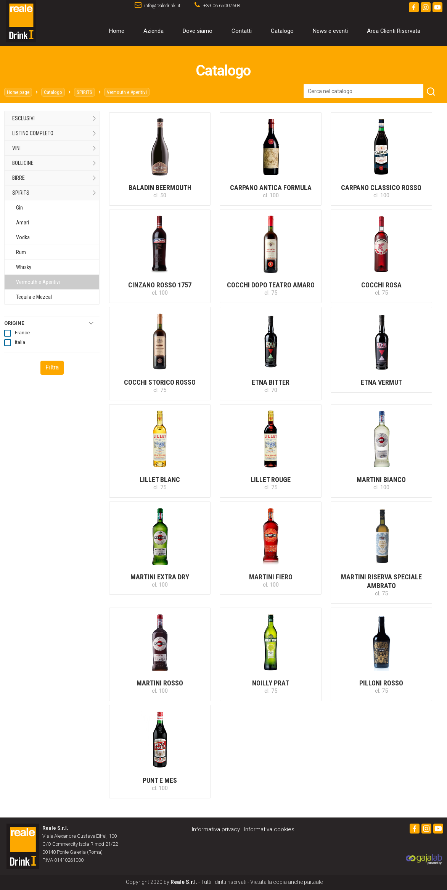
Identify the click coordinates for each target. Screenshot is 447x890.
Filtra (52, 367)
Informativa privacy (216, 829)
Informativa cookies (269, 829)
